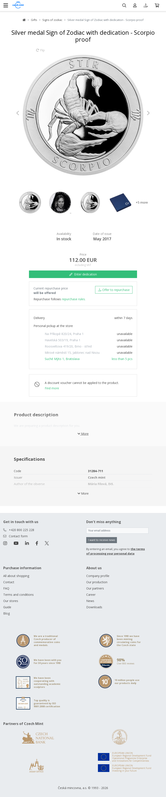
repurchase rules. (74, 299)
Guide (7, 607)
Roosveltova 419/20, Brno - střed (68, 346)
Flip (40, 52)
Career (91, 595)
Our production (96, 582)
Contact (8, 582)
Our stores (10, 601)
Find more (52, 388)
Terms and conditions (18, 595)
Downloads (94, 607)
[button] (26, 113)
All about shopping (16, 576)
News (90, 601)
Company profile (97, 576)
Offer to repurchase (114, 290)
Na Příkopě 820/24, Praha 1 (64, 334)
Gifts (34, 20)
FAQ (6, 588)
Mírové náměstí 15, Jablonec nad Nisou (72, 353)
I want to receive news (101, 540)
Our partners (95, 588)
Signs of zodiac (52, 20)
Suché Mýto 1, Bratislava (62, 359)
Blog (6, 613)
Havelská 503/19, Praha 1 (62, 340)
